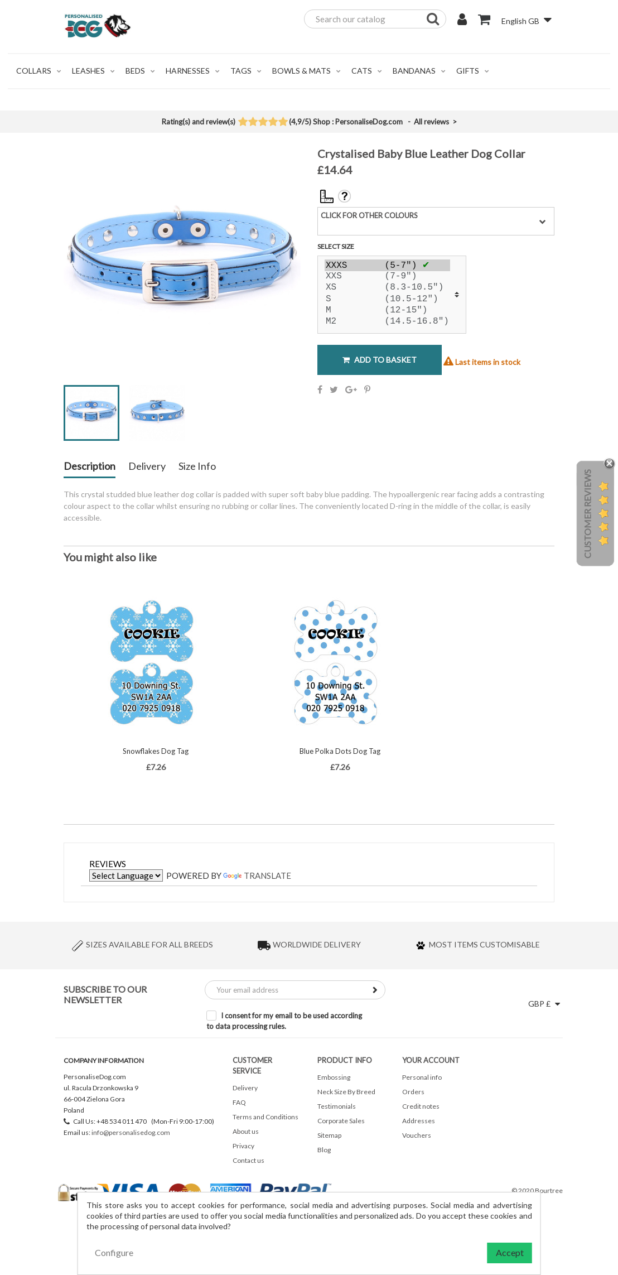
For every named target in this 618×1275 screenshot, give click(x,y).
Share (319, 389)
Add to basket (379, 359)
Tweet (334, 389)
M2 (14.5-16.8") (387, 322)
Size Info (197, 466)
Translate (257, 875)
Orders (413, 1092)
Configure (114, 1252)
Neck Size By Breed (346, 1092)
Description (89, 466)
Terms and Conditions (265, 1117)
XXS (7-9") (387, 276)
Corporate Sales (341, 1121)
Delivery (147, 466)
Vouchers (416, 1135)
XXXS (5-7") (387, 265)
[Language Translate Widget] (126, 875)
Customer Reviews (587, 514)
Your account (431, 1060)
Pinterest (367, 389)
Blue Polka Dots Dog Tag (340, 751)
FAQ (239, 1102)
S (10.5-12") (387, 299)
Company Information (104, 1060)
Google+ (351, 389)
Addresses (418, 1121)
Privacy (243, 1146)
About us (246, 1131)
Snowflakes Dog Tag (156, 751)
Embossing (333, 1077)
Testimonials (336, 1106)
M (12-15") (387, 310)
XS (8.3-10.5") (387, 288)
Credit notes (421, 1106)
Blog (324, 1150)
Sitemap (329, 1135)
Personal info (422, 1077)
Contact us (248, 1160)
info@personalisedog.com (130, 1132)
